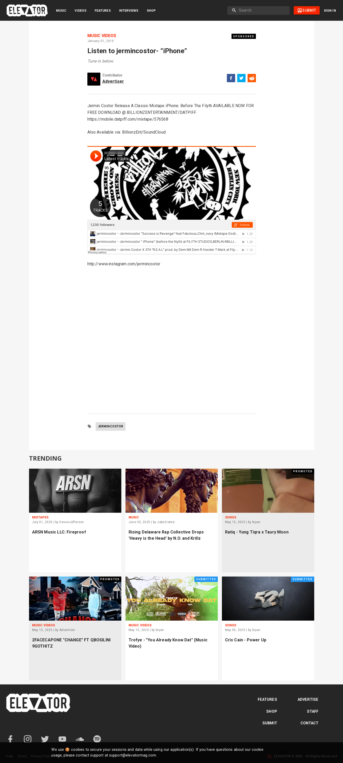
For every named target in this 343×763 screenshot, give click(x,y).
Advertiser (113, 81)
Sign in (330, 10)
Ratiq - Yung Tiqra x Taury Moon (257, 532)
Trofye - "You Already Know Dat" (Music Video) (168, 643)
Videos (80, 10)
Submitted (206, 579)
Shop (151, 10)
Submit (269, 723)
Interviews (128, 10)
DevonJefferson (71, 522)
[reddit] (252, 79)
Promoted (303, 471)
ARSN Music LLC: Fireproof (59, 532)
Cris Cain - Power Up (245, 639)
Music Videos (101, 36)
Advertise (308, 699)
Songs (230, 517)
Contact (309, 723)
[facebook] (231, 79)
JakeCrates (166, 522)
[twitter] (241, 79)
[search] (262, 10)
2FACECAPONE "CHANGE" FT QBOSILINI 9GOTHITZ (71, 643)
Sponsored (243, 36)
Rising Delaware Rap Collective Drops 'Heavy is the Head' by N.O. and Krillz (166, 535)
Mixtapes (40, 517)
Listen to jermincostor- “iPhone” (137, 51)
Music (61, 10)
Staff (313, 711)
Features (103, 10)
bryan (256, 522)
